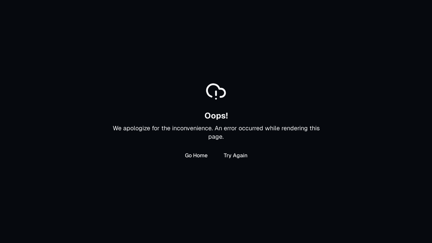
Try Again (235, 155)
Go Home (196, 155)
